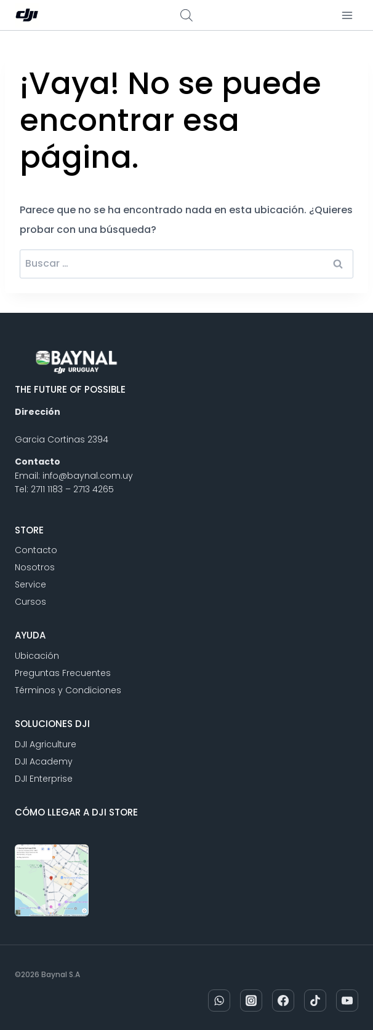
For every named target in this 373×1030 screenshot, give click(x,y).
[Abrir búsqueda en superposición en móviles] (186, 15)
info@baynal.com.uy (87, 476)
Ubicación (37, 656)
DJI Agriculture (45, 744)
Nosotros (35, 567)
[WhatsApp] (219, 1000)
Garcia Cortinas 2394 (61, 439)
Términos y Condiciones (68, 690)
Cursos (30, 602)
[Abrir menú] (346, 15)
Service (30, 584)
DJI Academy (44, 761)
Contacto (36, 550)
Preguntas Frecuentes (63, 673)
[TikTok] (315, 1000)
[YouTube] (347, 1000)
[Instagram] (251, 1000)
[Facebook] (283, 1000)
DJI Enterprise (44, 779)
